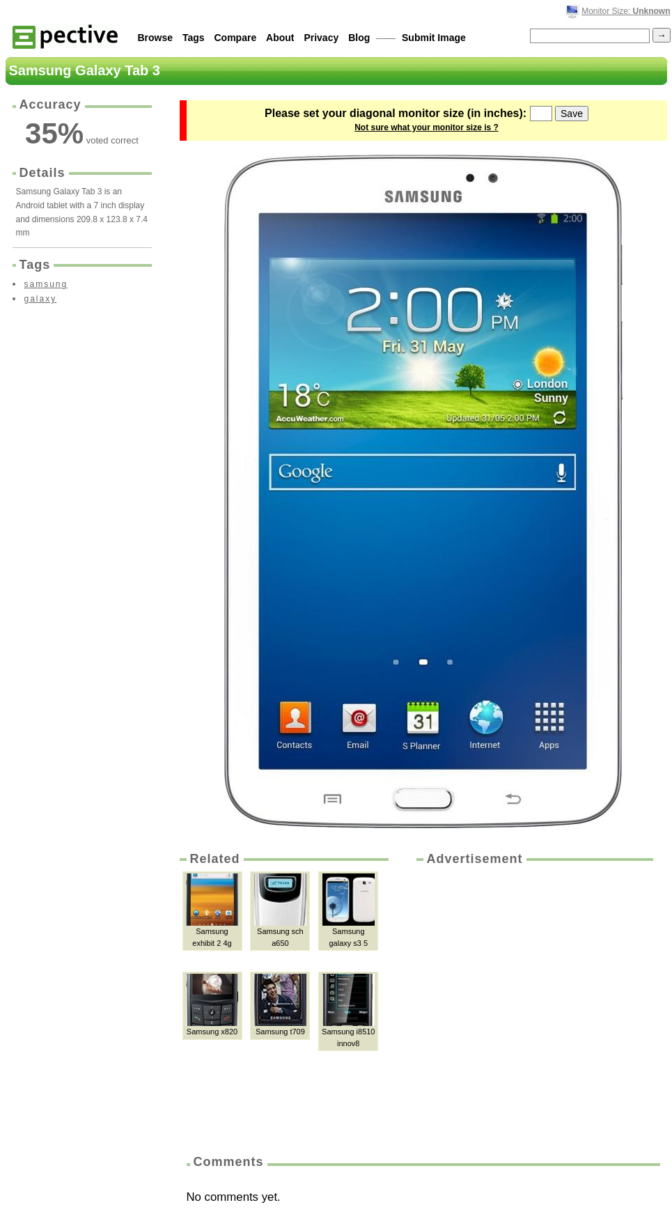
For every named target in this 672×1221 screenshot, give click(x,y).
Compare (235, 37)
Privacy (321, 37)
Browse (155, 37)
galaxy (40, 299)
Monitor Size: (625, 11)
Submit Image (434, 37)
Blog (359, 37)
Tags (193, 37)
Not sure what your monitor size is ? (426, 127)
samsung (46, 284)
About (280, 37)
